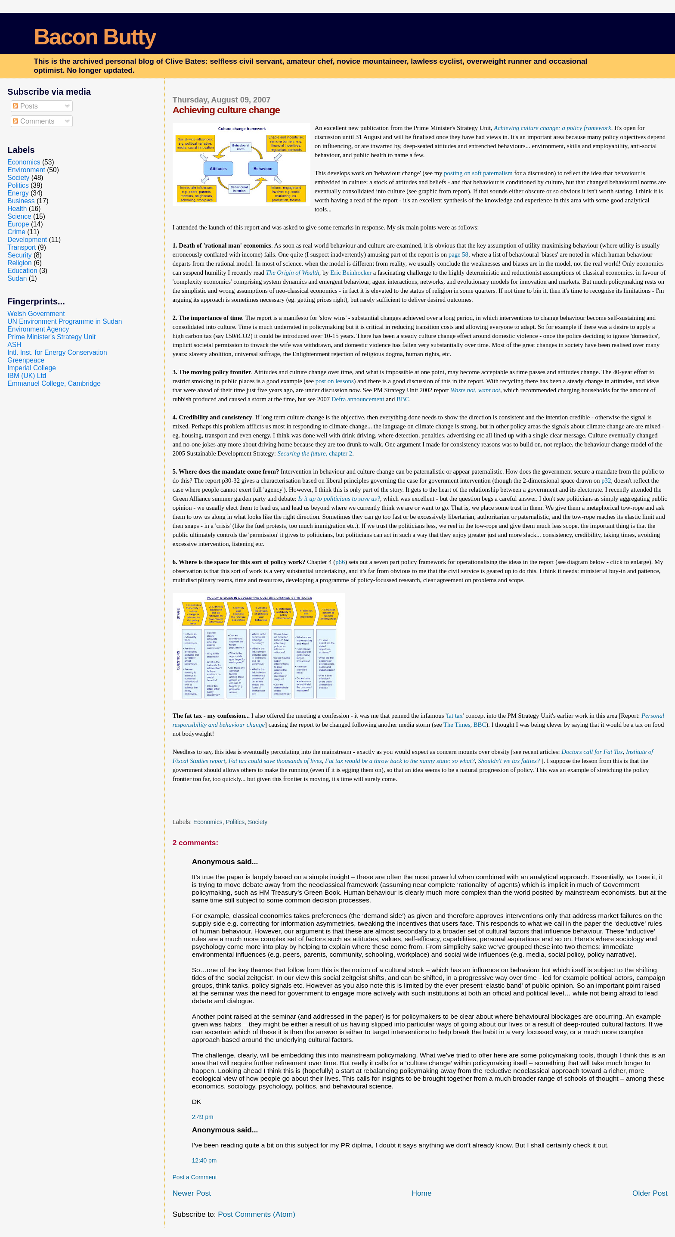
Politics (235, 821)
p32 (606, 480)
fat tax (455, 715)
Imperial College (31, 368)
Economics (208, 821)
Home (421, 1193)
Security (19, 255)
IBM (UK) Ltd (26, 375)
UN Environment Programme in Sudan (64, 321)
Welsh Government (36, 313)
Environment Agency (38, 329)
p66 (340, 561)
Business (20, 201)
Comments (33, 121)
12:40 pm (204, 1160)
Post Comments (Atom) (256, 1214)
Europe (18, 224)
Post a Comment (195, 1177)
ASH (14, 344)
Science (19, 216)
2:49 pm (203, 1116)
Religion (19, 263)
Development (27, 239)
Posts (25, 106)
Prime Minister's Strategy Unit (51, 337)
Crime (16, 232)
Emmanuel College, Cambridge (54, 383)
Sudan (17, 278)
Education (22, 270)
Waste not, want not (475, 390)
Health (17, 208)
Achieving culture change (226, 110)
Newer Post (192, 1193)
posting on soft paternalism (478, 173)
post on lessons (335, 381)
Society (257, 821)
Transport (21, 247)
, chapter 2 (315, 453)
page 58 (458, 254)
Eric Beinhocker (351, 272)
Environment (26, 170)
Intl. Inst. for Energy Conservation (57, 352)
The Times (456, 724)
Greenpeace (25, 360)
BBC (402, 399)
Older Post (650, 1193)
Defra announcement (357, 399)
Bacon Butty (94, 36)
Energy (17, 193)
